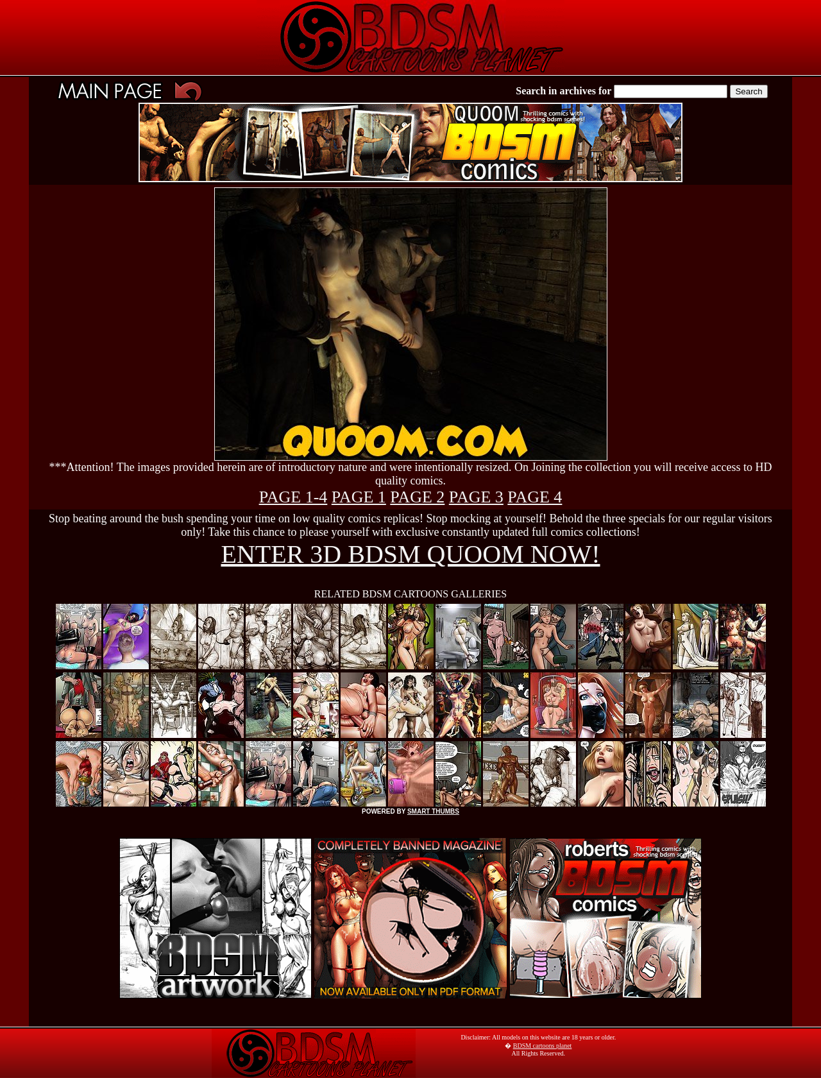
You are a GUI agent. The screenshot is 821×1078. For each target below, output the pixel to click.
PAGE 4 (534, 497)
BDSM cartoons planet (542, 1045)
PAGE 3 (476, 497)
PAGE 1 (359, 497)
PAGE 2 (417, 497)
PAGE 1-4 (293, 497)
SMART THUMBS (433, 811)
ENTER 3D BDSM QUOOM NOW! (410, 554)
